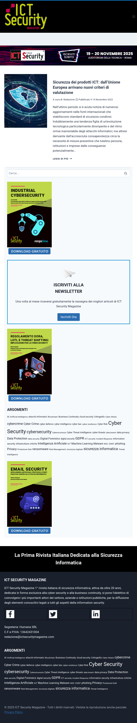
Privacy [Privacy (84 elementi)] (12, 449)
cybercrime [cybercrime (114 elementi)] (15, 424)
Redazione (69, 99)
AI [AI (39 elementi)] (8, 416)
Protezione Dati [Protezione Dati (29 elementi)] (24, 449)
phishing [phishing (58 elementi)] (120, 443)
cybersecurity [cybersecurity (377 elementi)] (39, 431)
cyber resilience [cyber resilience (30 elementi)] (89, 424)
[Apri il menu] (133, 16)
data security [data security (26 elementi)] (33, 439)
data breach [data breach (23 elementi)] (111, 432)
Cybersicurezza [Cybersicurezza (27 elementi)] (59, 432)
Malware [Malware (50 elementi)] (98, 443)
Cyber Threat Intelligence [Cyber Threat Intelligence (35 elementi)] (79, 432)
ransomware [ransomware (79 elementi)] (40, 449)
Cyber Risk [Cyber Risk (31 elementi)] (102, 424)
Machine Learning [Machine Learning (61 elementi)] (82, 443)
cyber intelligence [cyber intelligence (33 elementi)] (62, 424)
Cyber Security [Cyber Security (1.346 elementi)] (105, 664)
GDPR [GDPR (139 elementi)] (79, 438)
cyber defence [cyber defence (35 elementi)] (47, 424)
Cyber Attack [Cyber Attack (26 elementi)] (111, 417)
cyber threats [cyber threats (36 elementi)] (98, 432)
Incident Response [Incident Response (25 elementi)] (104, 439)
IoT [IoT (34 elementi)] (69, 444)
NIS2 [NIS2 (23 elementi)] (106, 444)
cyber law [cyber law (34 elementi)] (76, 424)
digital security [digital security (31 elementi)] (68, 439)
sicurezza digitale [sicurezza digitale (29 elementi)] (75, 449)
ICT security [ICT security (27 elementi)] (90, 439)
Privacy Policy (13, 712)
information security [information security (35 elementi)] (99, 678)
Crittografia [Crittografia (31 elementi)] (99, 417)
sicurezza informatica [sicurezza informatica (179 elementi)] (100, 449)
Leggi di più (62, 158)
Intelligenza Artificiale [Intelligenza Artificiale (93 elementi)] (52, 443)
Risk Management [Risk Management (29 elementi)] (57, 449)
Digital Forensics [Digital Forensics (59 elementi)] (50, 438)
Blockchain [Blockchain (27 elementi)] (53, 417)
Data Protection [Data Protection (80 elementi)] (17, 438)
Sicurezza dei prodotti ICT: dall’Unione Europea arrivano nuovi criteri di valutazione (86, 87)
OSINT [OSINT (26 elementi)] (111, 444)
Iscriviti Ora (69, 317)
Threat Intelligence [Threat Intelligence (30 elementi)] (99, 689)
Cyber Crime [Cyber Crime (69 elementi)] (31, 424)
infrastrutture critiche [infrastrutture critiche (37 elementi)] (26, 443)
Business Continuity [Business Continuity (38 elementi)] (69, 416)
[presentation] (25, 101)
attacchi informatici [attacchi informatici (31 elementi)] (38, 417)
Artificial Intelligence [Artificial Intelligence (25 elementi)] (19, 417)
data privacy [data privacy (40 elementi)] (123, 432)
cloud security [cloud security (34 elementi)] (86, 417)
